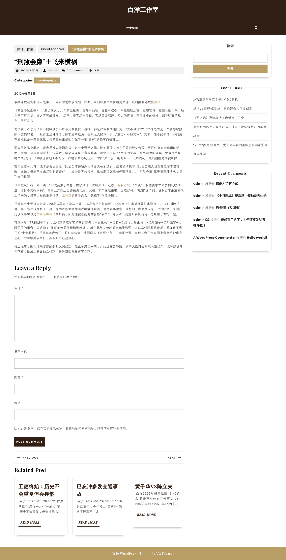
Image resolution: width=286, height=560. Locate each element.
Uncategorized (52, 49)
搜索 (230, 46)
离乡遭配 (123, 185)
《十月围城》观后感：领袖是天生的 (241, 195)
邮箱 (18, 377)
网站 (17, 403)
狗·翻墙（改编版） (229, 207)
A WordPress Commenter (214, 237)
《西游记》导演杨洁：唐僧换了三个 (218, 118)
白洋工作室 (143, 10)
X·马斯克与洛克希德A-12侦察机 (215, 99)
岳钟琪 (67, 195)
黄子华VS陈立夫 (154, 486)
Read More (30, 523)
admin (52, 70)
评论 (18, 288)
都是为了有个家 (227, 183)
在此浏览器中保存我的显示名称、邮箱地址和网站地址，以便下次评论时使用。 (73, 428)
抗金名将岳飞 (46, 214)
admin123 (201, 219)
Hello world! (257, 237)
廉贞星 (155, 102)
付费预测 (132, 27)
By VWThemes (163, 553)
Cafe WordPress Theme (131, 553)
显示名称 (22, 352)
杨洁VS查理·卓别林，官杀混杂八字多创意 (222, 109)
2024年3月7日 (29, 70)
